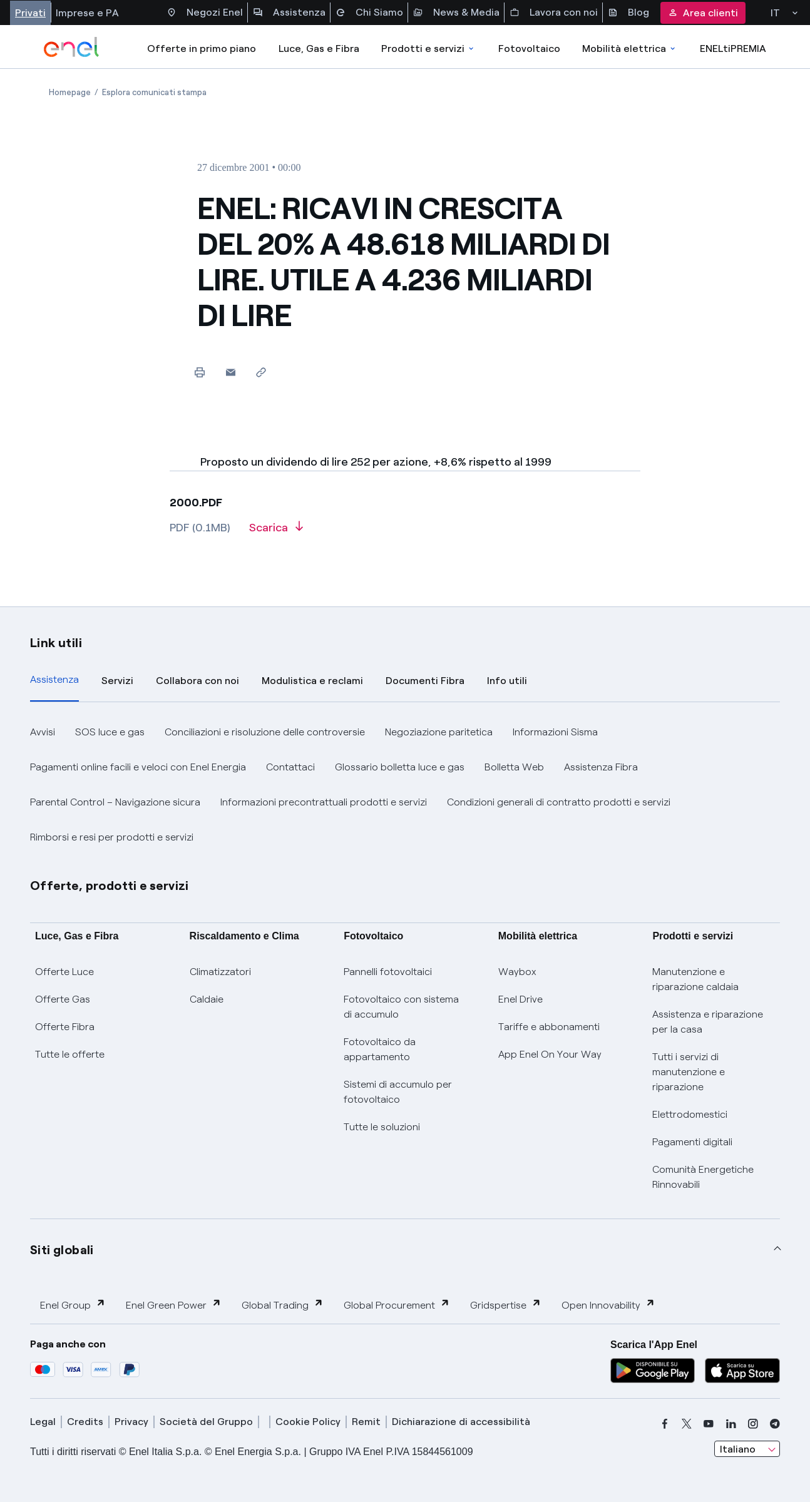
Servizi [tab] (117, 681)
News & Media (456, 13)
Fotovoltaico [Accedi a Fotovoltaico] (529, 48)
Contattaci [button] (290, 767)
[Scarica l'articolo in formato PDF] (276, 532)
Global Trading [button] (283, 1304)
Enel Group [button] (73, 1304)
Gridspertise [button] (505, 1304)
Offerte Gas (62, 999)
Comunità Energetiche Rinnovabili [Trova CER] (703, 1176)
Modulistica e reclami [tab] (312, 681)
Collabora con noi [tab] (197, 681)
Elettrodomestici (689, 1114)
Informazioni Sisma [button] (555, 732)
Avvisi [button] (42, 732)
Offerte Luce (64, 972)
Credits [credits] (85, 1422)
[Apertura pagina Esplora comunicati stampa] (154, 92)
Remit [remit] (366, 1422)
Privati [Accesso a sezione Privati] (30, 13)
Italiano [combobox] (738, 1449)
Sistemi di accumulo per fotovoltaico (398, 1091)
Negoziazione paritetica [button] (439, 732)
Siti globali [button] (62, 1249)
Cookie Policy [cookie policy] (308, 1422)
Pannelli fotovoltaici (388, 972)
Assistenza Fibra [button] (601, 767)
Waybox (517, 972)
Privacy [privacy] (131, 1422)
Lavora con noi (554, 13)
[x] (687, 1424)
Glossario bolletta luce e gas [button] (399, 767)
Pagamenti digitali (692, 1142)
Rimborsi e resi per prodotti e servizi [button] (111, 837)
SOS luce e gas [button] (110, 732)
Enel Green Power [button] (174, 1304)
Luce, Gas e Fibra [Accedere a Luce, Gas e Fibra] (319, 48)
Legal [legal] (43, 1422)
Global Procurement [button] (397, 1304)
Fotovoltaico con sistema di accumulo (401, 1006)
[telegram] (775, 1424)
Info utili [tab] (507, 681)
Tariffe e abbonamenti (549, 1027)
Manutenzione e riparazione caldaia (695, 979)
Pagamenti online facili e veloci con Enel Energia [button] (138, 767)
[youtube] (709, 1424)
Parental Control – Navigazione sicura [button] (115, 802)
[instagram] (753, 1424)
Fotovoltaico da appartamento (380, 1049)
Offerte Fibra (65, 1027)
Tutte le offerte (70, 1054)
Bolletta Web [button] (514, 767)
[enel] (72, 47)
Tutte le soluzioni (382, 1127)
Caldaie (206, 999)
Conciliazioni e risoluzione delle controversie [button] (265, 732)
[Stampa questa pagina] (200, 372)
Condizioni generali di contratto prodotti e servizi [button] (558, 802)
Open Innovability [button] (608, 1304)
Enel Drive (520, 999)
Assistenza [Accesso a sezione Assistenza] (289, 13)
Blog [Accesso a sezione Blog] (628, 13)
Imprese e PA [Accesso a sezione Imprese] (87, 13)
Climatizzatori (220, 972)
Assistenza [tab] (54, 679)
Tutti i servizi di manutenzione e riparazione (688, 1072)
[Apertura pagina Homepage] (70, 92)
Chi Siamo (369, 13)
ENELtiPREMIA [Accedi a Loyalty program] (733, 48)
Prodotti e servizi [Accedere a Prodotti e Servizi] (428, 48)
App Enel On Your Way (550, 1054)
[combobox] (747, 1449)
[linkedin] (731, 1424)
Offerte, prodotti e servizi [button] (109, 885)
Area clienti (703, 13)
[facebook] (665, 1424)
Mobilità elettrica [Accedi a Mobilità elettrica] (629, 48)
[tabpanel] (405, 785)
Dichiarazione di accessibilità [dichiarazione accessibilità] (461, 1422)
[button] (231, 372)
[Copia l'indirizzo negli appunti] (261, 372)
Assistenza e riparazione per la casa (707, 1021)
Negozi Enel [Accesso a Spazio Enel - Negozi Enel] (205, 13)
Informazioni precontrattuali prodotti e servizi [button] (323, 802)
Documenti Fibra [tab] (425, 681)
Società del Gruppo (206, 1422)
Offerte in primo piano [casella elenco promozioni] (201, 48)
